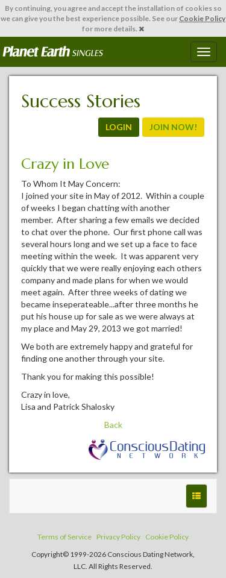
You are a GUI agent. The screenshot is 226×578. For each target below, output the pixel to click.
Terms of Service (64, 536)
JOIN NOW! (173, 127)
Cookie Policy (202, 18)
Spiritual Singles (52, 52)
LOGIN (118, 127)
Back (113, 424)
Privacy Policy (118, 536)
